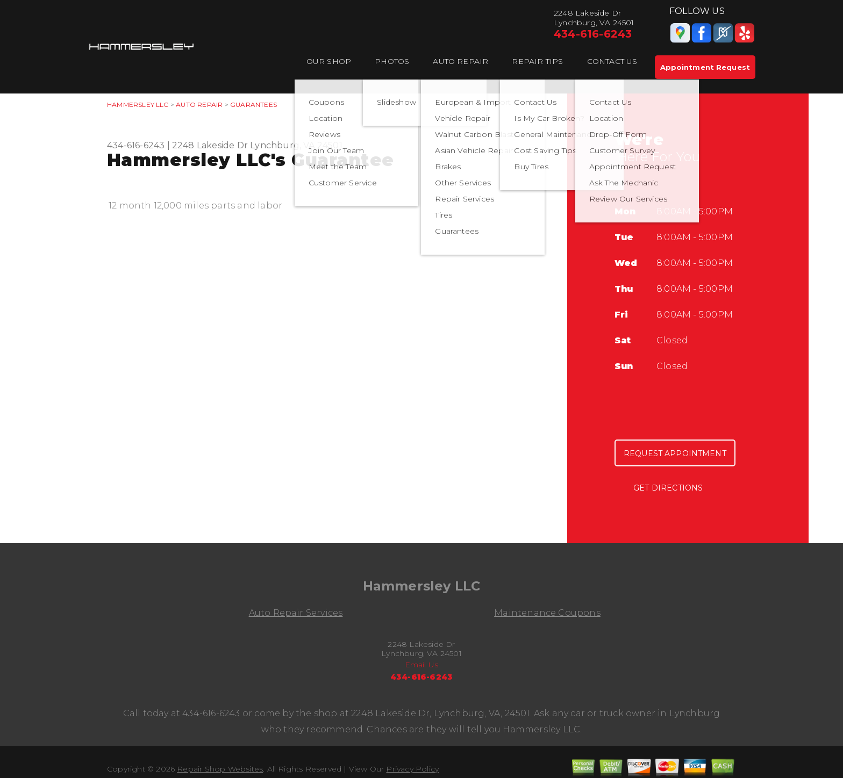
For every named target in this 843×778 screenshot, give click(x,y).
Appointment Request (705, 67)
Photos (392, 61)
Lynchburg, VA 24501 (296, 145)
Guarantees (253, 104)
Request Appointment (675, 453)
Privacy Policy (412, 769)
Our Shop (329, 61)
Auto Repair (460, 61)
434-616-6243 (593, 33)
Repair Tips (537, 61)
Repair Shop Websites (220, 769)
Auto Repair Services (296, 613)
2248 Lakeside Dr (210, 145)
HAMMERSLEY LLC (138, 104)
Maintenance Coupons (547, 613)
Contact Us (612, 61)
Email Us (422, 664)
